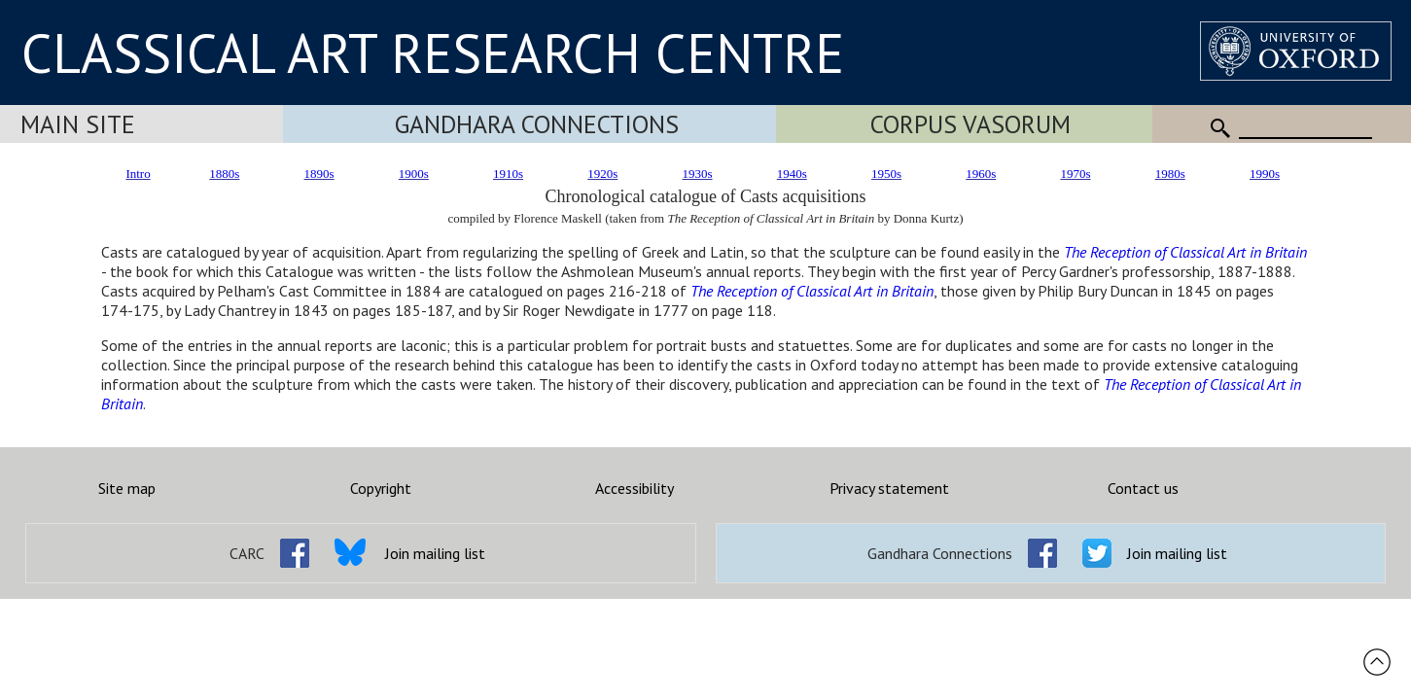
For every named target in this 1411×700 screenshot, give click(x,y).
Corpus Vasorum (970, 124)
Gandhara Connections (537, 124)
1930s (698, 173)
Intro (137, 173)
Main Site (77, 124)
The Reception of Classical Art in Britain (1185, 252)
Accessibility (634, 488)
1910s (508, 173)
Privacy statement (889, 488)
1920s (602, 173)
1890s (319, 173)
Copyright (380, 488)
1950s (886, 173)
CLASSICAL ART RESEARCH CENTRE (432, 53)
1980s (1170, 173)
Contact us (1143, 488)
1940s (792, 173)
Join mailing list (435, 553)
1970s (1075, 173)
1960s (981, 173)
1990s (1265, 173)
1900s (414, 173)
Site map (127, 488)
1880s (224, 173)
